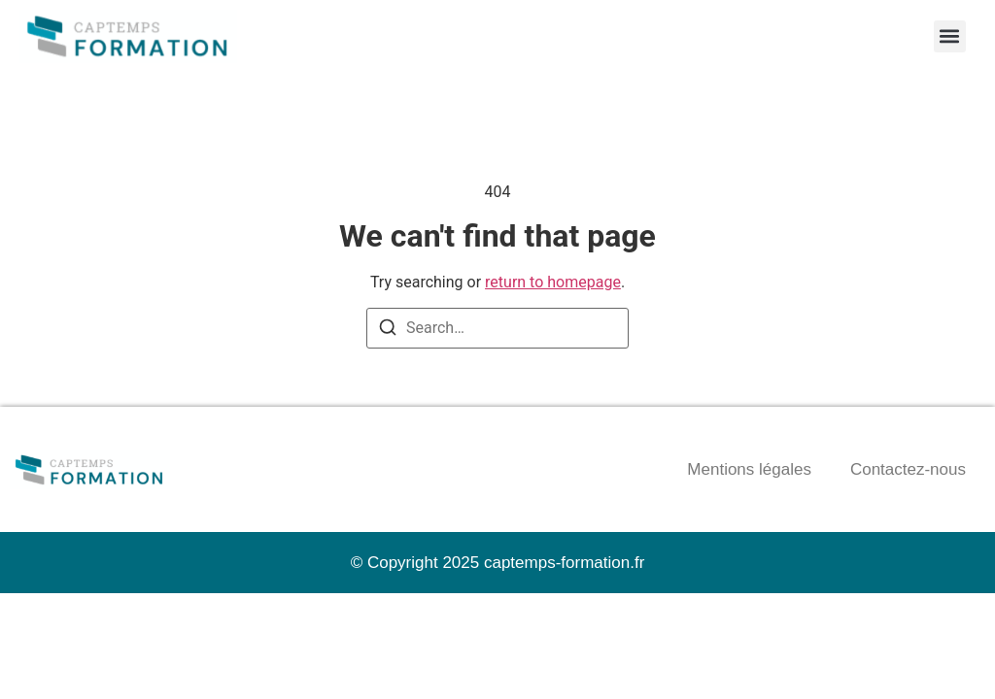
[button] (950, 36)
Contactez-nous (908, 469)
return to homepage (553, 282)
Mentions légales (749, 469)
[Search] (387, 330)
